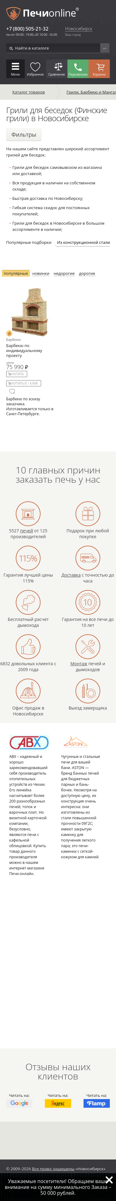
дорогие (87, 273)
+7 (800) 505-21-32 (27, 28)
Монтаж (78, 663)
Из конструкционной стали (83, 242)
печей (26, 531)
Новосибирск (78, 29)
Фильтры (23, 134)
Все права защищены (53, 1169)
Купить (18, 374)
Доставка (71, 575)
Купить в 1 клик (25, 383)
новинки (40, 273)
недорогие (64, 273)
